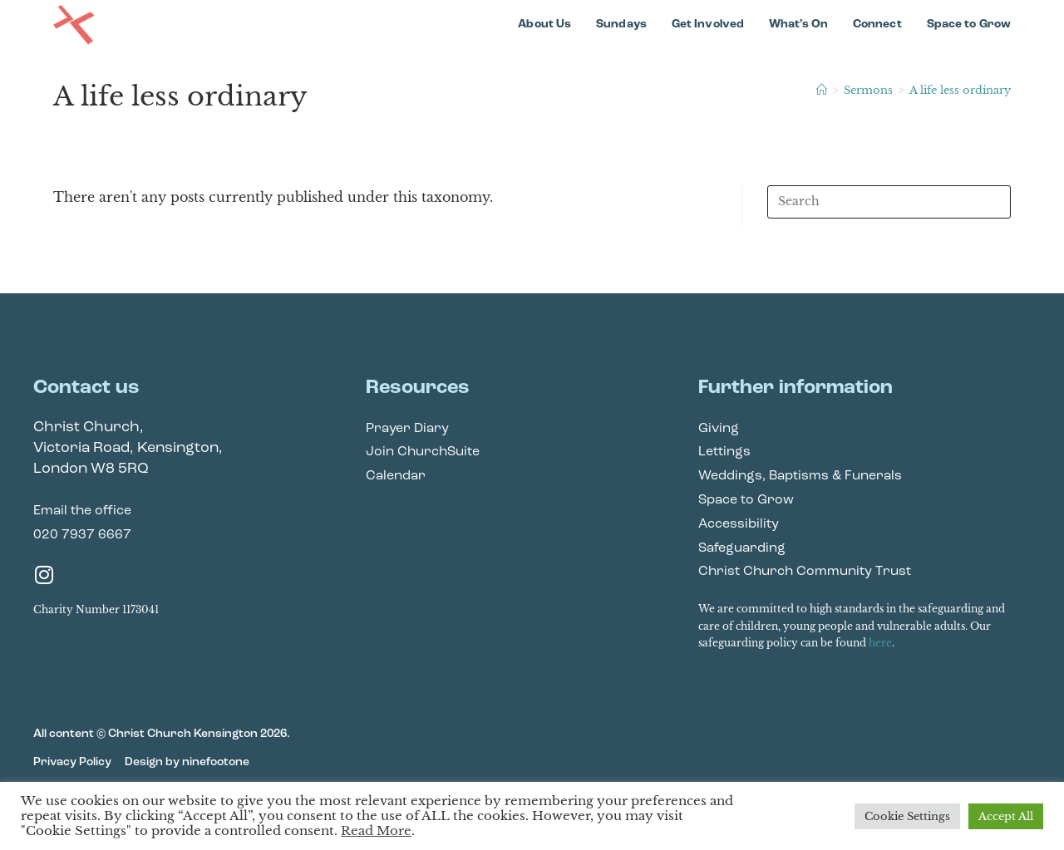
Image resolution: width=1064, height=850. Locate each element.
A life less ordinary (960, 90)
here (880, 642)
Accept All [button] (1005, 816)
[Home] (821, 90)
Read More (376, 830)
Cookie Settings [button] (907, 816)
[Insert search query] (889, 202)
